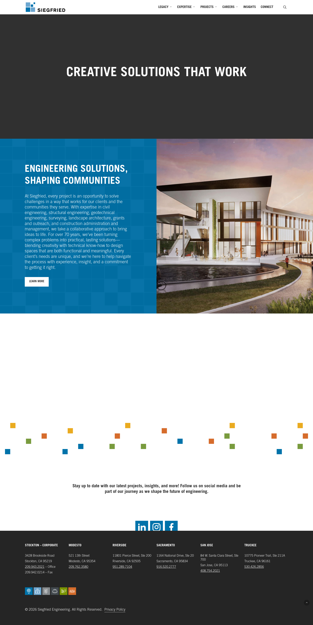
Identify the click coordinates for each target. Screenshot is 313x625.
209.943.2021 (35, 567)
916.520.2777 (166, 567)
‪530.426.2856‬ (254, 567)
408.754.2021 (210, 571)
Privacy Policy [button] (114, 610)
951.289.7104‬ (122, 567)
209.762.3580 (78, 567)
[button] (37, 282)
